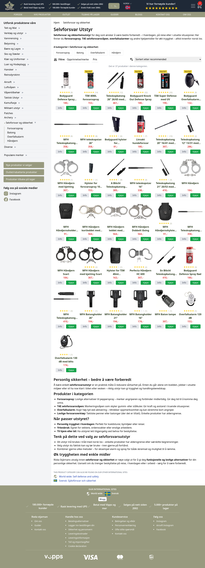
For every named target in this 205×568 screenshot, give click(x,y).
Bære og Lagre (12, 48)
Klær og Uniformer (14, 59)
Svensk (112, 493)
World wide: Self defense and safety (79, 476)
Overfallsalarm (15, 136)
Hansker (9, 69)
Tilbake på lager (90, 14)
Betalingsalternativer (78, 521)
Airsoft (8, 82)
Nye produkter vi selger (19, 165)
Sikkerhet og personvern (80, 529)
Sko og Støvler (12, 54)
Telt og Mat (10, 28)
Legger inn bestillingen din (81, 525)
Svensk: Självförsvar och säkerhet (77, 480)
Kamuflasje (10, 102)
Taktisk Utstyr (11, 97)
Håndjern (12, 140)
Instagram (12, 193)
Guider (115, 14)
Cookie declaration (77, 546)
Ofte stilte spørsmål (124, 529)
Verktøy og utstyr (13, 33)
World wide (94, 493)
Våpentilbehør (12, 92)
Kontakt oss (163, 14)
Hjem (57, 22)
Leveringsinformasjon (79, 537)
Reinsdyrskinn (12, 74)
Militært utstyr (12, 108)
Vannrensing (11, 38)
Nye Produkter (42, 14)
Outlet (66, 14)
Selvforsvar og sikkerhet (19, 122)
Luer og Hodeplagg (15, 64)
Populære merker (14, 155)
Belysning (9, 43)
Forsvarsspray (15, 128)
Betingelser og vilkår (125, 521)
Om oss (187, 14)
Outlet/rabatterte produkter (21, 172)
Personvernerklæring (125, 525)
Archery (8, 117)
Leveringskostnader (78, 533)
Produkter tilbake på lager (20, 179)
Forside (18, 14)
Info (60, 107)
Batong (11, 132)
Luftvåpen (9, 87)
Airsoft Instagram (164, 525)
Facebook (12, 199)
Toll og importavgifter (78, 542)
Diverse (8, 147)
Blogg (138, 14)
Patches (8, 113)
